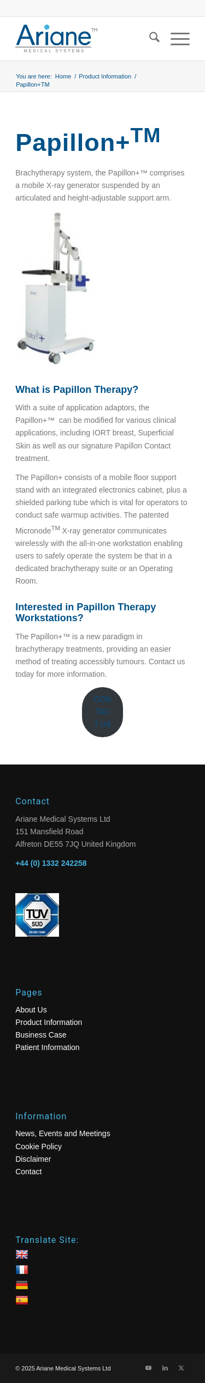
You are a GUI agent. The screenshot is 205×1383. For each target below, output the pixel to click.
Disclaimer (33, 1159)
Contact (28, 1171)
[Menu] (175, 38)
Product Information (48, 1022)
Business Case (40, 1034)
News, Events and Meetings (62, 1133)
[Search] (149, 38)
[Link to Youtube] (148, 1368)
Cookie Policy (38, 1146)
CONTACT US (103, 712)
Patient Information (47, 1047)
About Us (31, 1009)
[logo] (85, 38)
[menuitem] (149, 38)
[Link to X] (181, 1368)
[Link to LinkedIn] (165, 1368)
